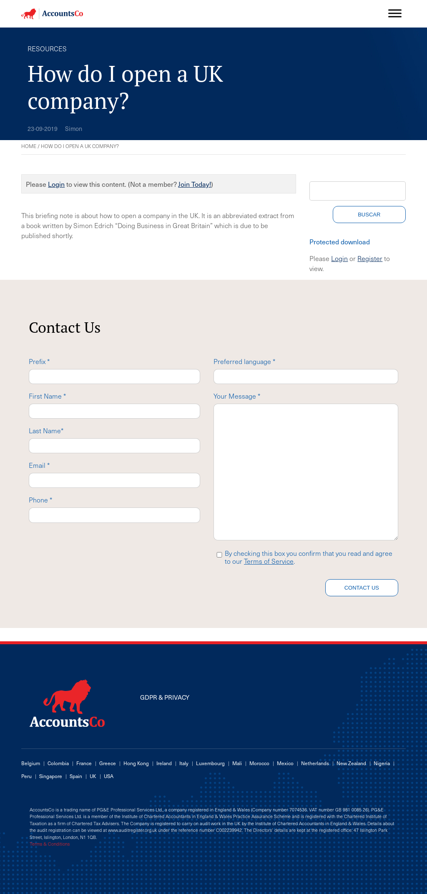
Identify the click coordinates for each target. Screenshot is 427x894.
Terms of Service (269, 561)
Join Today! (194, 184)
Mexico (285, 763)
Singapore (50, 776)
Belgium (30, 763)
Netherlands (315, 763)
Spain (76, 776)
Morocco (259, 763)
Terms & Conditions (50, 844)
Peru (26, 776)
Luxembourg (210, 763)
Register (369, 258)
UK (93, 776)
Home (28, 146)
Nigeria (382, 763)
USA (108, 776)
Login (56, 184)
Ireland (164, 763)
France (84, 763)
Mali (237, 763)
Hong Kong (136, 763)
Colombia (58, 763)
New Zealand (351, 763)
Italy (183, 763)
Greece (107, 763)
